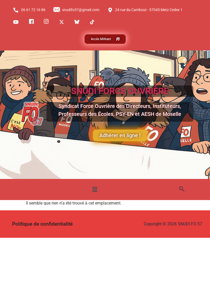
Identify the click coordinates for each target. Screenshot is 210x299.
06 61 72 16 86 (29, 10)
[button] (94, 189)
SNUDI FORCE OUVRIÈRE (120, 91)
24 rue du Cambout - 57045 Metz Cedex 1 (145, 10)
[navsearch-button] (181, 189)
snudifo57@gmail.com (76, 10)
